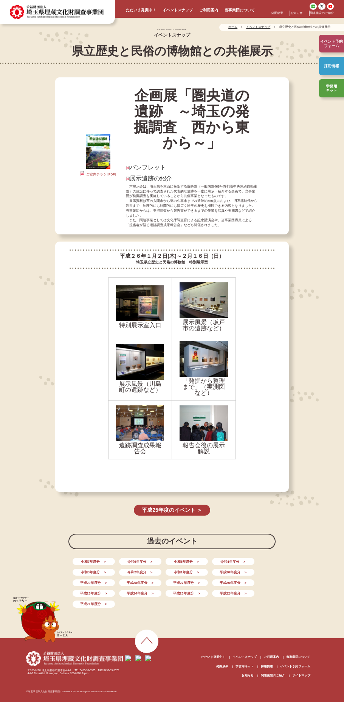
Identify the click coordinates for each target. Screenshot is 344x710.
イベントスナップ (178, 10)
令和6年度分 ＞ (131, 561)
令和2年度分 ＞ (91, 571)
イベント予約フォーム (295, 653)
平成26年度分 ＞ (131, 581)
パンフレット (148, 167)
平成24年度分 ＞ (212, 581)
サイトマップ (301, 662)
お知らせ (296, 13)
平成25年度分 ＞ (172, 581)
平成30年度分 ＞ (172, 571)
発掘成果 (277, 13)
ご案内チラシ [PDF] (101, 174)
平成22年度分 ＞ (90, 591)
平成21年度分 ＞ (131, 591)
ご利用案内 (208, 10)
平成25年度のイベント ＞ (172, 510)
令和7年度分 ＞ (91, 561)
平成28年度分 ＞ (253, 571)
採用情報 (331, 66)
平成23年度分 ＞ (253, 581)
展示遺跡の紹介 (151, 178)
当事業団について (240, 10)
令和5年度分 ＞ (172, 561)
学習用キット (331, 88)
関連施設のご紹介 (322, 13)
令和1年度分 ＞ (131, 571)
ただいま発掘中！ (141, 10)
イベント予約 (331, 43)
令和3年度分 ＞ (253, 561)
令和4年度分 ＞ (212, 561)
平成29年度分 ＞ (212, 571)
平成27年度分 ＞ (90, 581)
